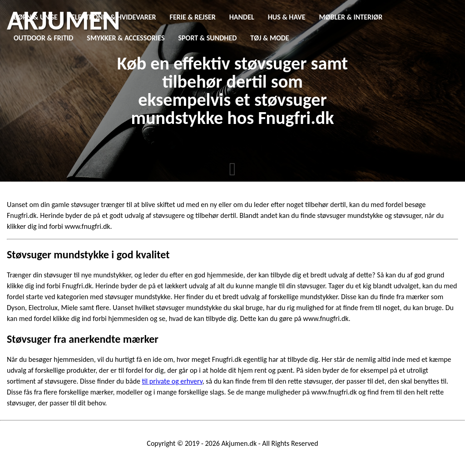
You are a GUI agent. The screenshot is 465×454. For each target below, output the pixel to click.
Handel (241, 17)
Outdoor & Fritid (43, 38)
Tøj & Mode (269, 38)
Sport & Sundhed (207, 38)
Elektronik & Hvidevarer (113, 17)
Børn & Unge (36, 17)
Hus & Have (287, 17)
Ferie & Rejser (193, 17)
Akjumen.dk (239, 443)
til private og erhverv (172, 381)
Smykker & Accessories (125, 38)
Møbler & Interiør (351, 17)
